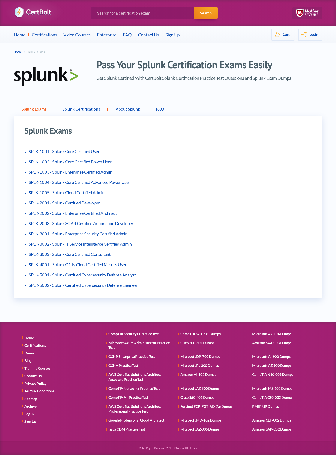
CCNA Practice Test (123, 365)
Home (19, 34)
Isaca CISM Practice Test (126, 429)
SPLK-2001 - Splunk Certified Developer (64, 202)
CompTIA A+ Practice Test (128, 397)
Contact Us (148, 34)
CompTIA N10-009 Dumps (272, 374)
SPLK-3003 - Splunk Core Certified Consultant (69, 254)
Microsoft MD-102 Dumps (200, 420)
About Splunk (133, 109)
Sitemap (30, 398)
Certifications (44, 34)
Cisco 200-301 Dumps (197, 343)
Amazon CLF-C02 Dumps (271, 420)
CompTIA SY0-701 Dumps (200, 334)
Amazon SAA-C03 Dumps (271, 343)
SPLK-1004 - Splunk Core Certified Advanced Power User (79, 182)
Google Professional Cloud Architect (136, 420)
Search (206, 13)
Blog (28, 361)
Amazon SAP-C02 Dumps (271, 429)
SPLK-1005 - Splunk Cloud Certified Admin (66, 192)
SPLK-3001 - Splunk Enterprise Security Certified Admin (78, 233)
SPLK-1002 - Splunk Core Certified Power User (70, 161)
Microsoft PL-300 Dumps (199, 365)
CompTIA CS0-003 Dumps (272, 397)
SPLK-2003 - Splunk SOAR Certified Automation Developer (81, 223)
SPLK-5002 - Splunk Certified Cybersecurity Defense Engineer (83, 285)
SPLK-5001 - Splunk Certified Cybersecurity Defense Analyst (82, 274)
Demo (29, 353)
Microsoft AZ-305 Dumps (199, 429)
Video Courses (77, 34)
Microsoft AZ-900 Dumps (271, 365)
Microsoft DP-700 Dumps (200, 356)
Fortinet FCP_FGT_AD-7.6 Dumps (206, 406)
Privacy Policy (35, 383)
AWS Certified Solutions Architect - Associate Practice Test (135, 377)
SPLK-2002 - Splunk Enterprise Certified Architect (73, 213)
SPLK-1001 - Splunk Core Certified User (64, 151)
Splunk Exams (35, 109)
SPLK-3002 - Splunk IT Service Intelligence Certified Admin (80, 243)
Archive (30, 406)
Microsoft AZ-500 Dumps (199, 388)
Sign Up (172, 34)
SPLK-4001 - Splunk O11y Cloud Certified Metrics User (77, 264)
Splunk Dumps (36, 52)
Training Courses (37, 368)
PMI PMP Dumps (265, 406)
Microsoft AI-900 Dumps (271, 356)
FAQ (127, 34)
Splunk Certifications (84, 109)
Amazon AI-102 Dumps (198, 374)
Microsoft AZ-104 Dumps (271, 334)
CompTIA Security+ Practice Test (133, 334)
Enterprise (107, 34)
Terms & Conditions (39, 391)
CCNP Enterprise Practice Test (131, 356)
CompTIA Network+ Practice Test (134, 388)
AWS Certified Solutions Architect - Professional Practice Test (135, 408)
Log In (29, 414)
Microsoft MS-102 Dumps (272, 388)
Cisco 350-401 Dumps (197, 397)
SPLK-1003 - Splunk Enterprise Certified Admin (70, 171)
